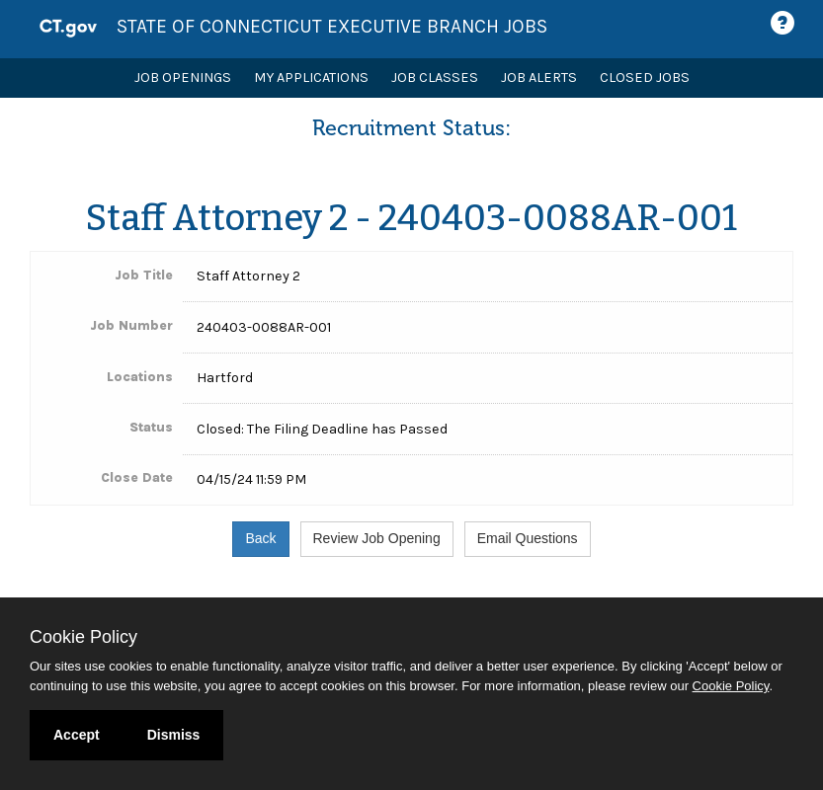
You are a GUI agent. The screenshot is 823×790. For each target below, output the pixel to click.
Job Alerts (539, 77)
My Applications (311, 77)
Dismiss (174, 735)
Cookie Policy (83, 637)
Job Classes (434, 77)
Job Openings (182, 77)
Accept (76, 735)
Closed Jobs (645, 77)
